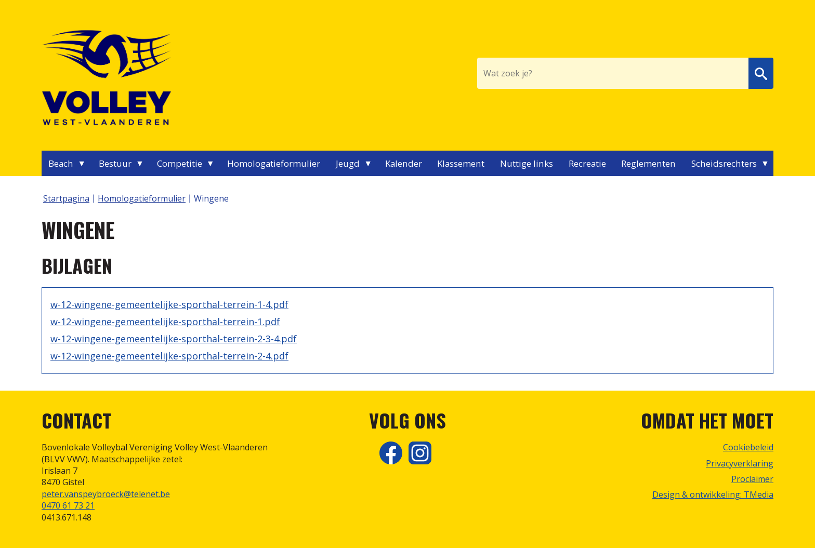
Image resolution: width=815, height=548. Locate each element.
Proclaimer (752, 479)
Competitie (179, 163)
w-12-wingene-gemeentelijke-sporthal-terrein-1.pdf (165, 321)
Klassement (460, 163)
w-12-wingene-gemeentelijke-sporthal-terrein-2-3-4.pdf (173, 338)
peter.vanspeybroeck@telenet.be (106, 494)
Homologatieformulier (273, 163)
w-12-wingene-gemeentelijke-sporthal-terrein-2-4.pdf (169, 356)
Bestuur (115, 163)
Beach (60, 163)
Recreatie (587, 163)
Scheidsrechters (724, 163)
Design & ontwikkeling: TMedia (712, 494)
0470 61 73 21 (68, 505)
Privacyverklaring (739, 463)
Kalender (403, 163)
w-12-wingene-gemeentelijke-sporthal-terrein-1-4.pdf (169, 304)
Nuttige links (526, 163)
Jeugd (348, 163)
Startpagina (66, 198)
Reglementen (648, 163)
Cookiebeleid (748, 447)
